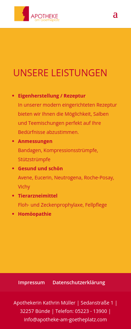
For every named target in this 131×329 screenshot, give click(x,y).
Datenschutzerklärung (78, 282)
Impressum (31, 282)
